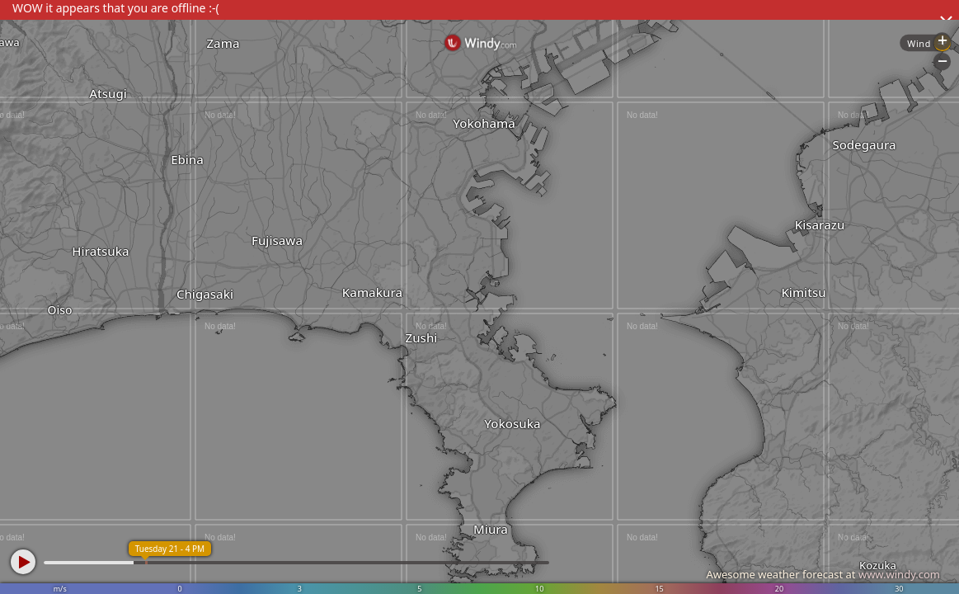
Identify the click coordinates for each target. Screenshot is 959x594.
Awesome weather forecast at (823, 574)
